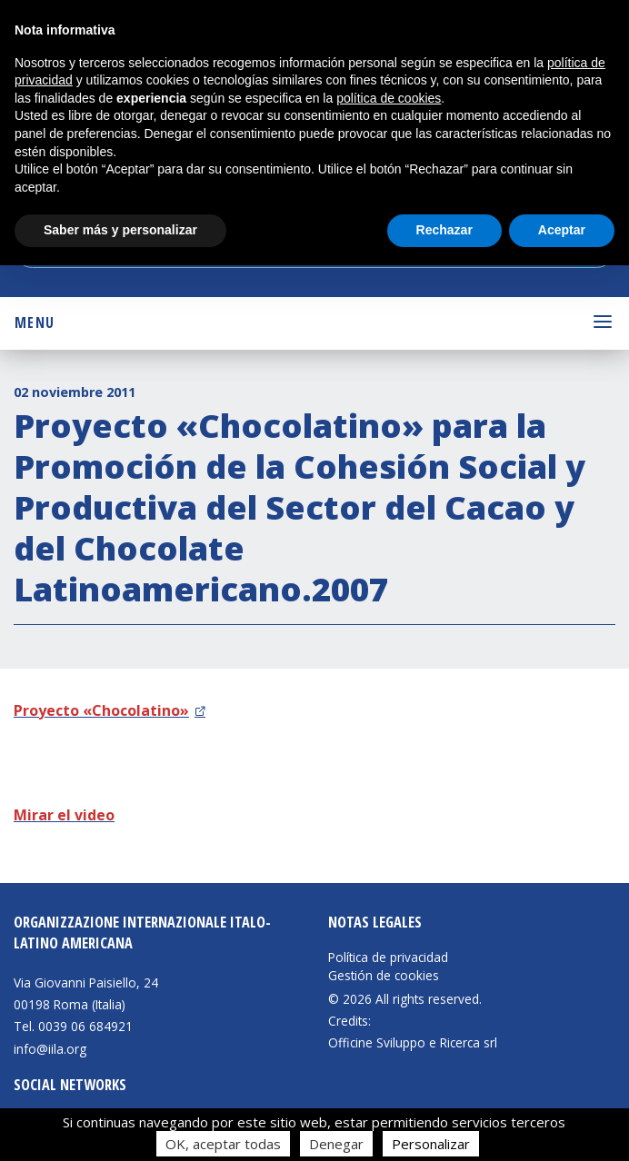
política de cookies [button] (388, 98)
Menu (35, 322)
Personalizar (431, 1144)
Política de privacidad (388, 957)
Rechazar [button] (444, 230)
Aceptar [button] (561, 230)
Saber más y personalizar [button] (120, 230)
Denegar (336, 1144)
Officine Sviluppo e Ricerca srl (412, 1042)
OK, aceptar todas (223, 1144)
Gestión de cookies (383, 975)
